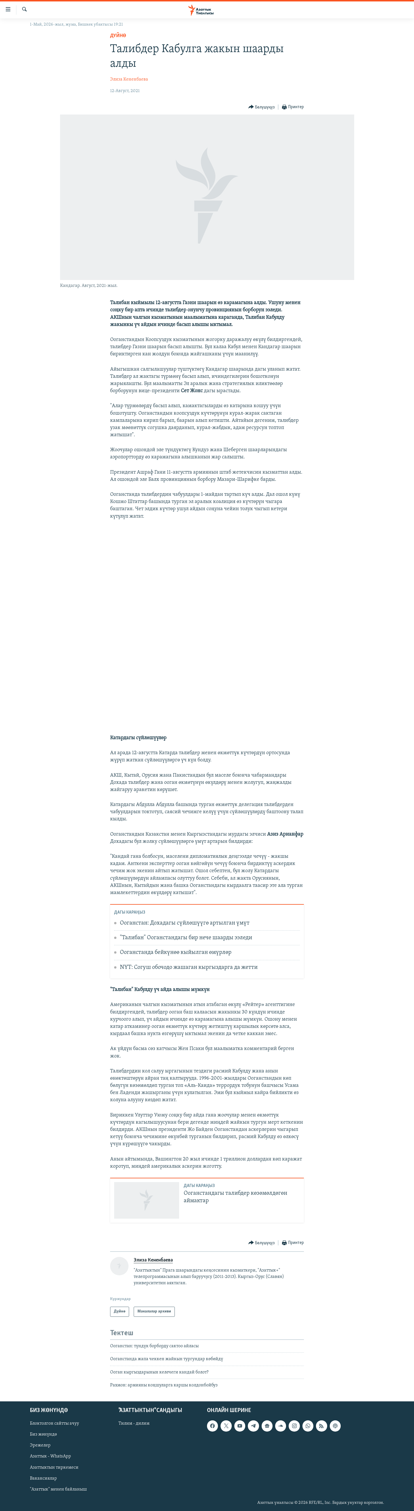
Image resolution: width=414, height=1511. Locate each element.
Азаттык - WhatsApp (50, 1456)
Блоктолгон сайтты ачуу (54, 1424)
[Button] (261, 107)
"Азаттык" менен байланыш (58, 1489)
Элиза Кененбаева (129, 79)
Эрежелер (40, 1445)
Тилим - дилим (134, 1424)
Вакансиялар (43, 1478)
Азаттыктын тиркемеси (54, 1467)
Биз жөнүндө (43, 1434)
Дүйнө (118, 36)
